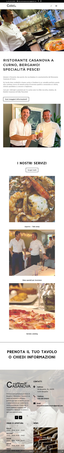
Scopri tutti (32, 170)
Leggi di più (45, 447)
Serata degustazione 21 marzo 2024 (45, 438)
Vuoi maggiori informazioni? (16, 99)
